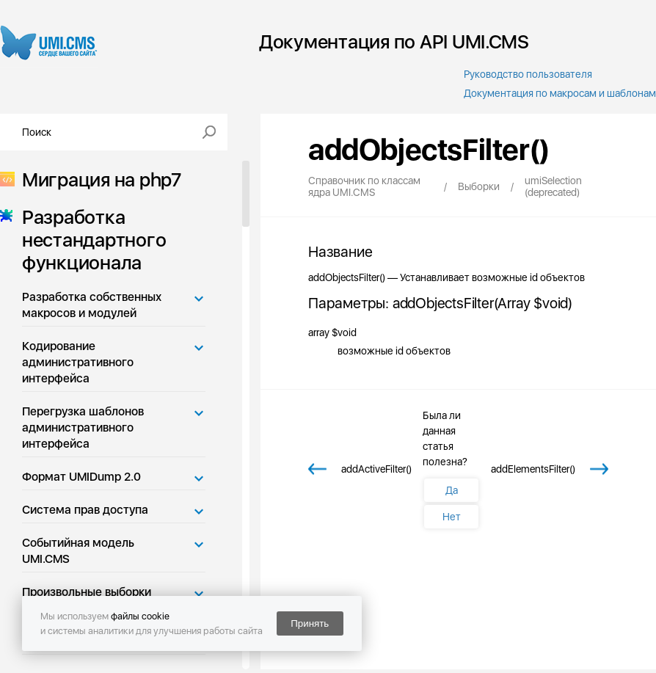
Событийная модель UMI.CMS (78, 551)
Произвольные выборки (86, 592)
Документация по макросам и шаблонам (560, 93)
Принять (310, 623)
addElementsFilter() (533, 469)
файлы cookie (140, 616)
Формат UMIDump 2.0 (81, 477)
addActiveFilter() (376, 469)
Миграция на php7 (97, 179)
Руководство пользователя (528, 74)
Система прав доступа (85, 510)
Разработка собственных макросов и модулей (91, 305)
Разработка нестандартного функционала (89, 239)
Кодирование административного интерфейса (78, 362)
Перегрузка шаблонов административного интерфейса (83, 427)
